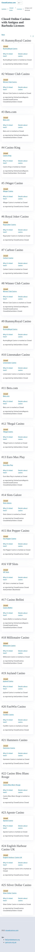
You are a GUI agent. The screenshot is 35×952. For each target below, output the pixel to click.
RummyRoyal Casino (10, 49)
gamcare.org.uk (10, 942)
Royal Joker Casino (9, 225)
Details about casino (22, 55)
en (19, 3)
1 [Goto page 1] (30, 36)
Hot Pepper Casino (9, 539)
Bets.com (6, 120)
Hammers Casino (9, 748)
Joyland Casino (8, 681)
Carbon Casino (8, 258)
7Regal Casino (8, 432)
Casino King (7, 156)
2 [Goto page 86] (33, 36)
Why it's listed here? (8, 55)
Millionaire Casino (9, 646)
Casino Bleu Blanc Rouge (11, 785)
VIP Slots (6, 572)
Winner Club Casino (10, 82)
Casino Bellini (7, 608)
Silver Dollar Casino (10, 893)
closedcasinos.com (11, 930)
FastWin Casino (8, 715)
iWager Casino (8, 191)
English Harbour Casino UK (12, 857)
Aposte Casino (8, 821)
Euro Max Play (8, 465)
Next (3, 35)
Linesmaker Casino (9, 363)
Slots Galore (7, 503)
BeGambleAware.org (12, 940)
